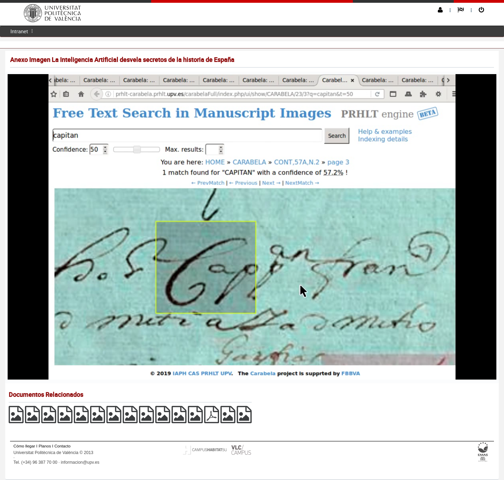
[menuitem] (19, 31)
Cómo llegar (24, 446)
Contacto (62, 446)
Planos (44, 446)
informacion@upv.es (80, 462)
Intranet (19, 31)
